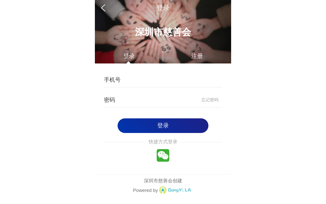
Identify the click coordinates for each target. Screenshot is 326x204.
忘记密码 (210, 99)
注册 (197, 56)
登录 (129, 56)
